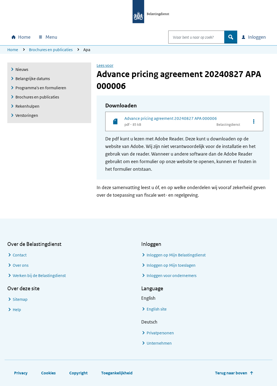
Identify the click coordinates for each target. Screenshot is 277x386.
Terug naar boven (231, 372)
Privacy (21, 372)
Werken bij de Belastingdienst (39, 275)
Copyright (78, 372)
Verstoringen (26, 115)
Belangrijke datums (32, 78)
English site (157, 309)
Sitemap (20, 299)
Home (12, 49)
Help (17, 309)
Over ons (20, 265)
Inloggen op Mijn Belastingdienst (176, 255)
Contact (20, 255)
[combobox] (191, 37)
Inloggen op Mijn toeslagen (171, 265)
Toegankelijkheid (117, 372)
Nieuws (21, 69)
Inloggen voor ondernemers (171, 275)
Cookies (48, 372)
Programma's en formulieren (40, 87)
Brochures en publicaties (50, 49)
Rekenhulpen (27, 106)
